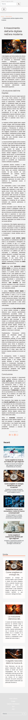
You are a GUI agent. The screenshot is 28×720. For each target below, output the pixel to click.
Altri (13, 709)
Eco (13, 706)
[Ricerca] (9, 3)
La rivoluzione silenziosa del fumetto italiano (14, 618)
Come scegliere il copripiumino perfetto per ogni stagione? (14, 536)
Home (2, 16)
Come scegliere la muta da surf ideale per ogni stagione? (14, 460)
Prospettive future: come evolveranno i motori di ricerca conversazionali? (14, 511)
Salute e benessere (13, 704)
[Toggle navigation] (4, 9)
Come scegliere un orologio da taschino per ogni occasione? (14, 485)
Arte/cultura (9, 16)
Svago (13, 701)
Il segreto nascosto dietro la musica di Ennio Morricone (14, 663)
